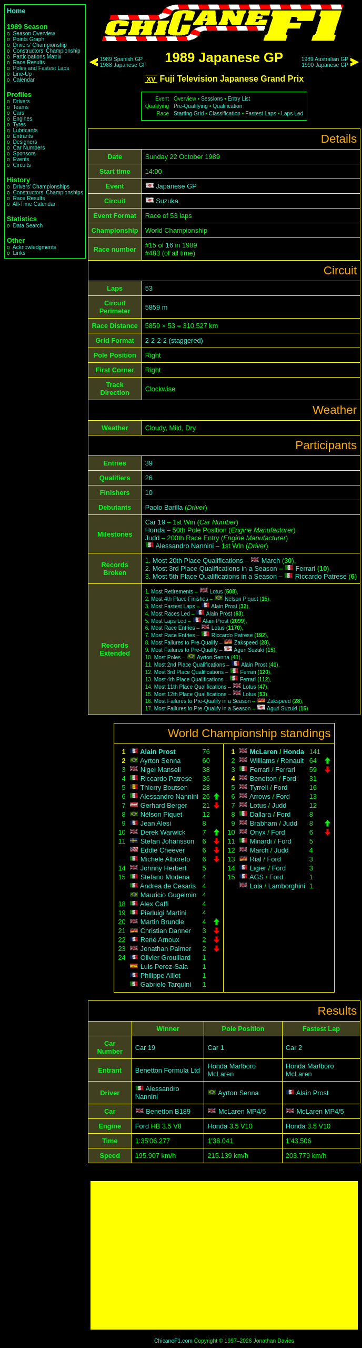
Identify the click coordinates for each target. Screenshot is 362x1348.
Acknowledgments (34, 247)
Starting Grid (189, 113)
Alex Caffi (154, 904)
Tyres (19, 124)
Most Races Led (170, 614)
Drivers (21, 101)
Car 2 (294, 1048)
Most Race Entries (173, 628)
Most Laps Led (168, 621)
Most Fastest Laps (173, 606)
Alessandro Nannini (184, 546)
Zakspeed (246, 643)
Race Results (29, 62)
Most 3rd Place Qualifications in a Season (215, 568)
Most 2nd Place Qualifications (189, 665)
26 (149, 478)
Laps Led (292, 113)
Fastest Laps (260, 113)
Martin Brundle (162, 922)
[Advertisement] (224, 1255)
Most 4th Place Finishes (179, 599)
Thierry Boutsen (164, 787)
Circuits (22, 165)
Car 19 (155, 522)
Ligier (258, 868)
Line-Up (22, 74)
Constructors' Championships (48, 192)
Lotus (216, 591)
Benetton (263, 778)
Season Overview (34, 33)
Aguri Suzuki (249, 650)
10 (149, 493)
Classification (224, 113)
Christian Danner (165, 931)
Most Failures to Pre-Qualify (184, 643)
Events (21, 159)
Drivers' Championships (41, 187)
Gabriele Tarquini (166, 984)
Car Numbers (29, 148)
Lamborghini (286, 886)
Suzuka (167, 201)
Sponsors (24, 153)
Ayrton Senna (213, 657)
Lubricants (25, 130)
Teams (20, 107)
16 (169, 245)
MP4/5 (256, 1111)
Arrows (259, 796)
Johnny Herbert (163, 868)
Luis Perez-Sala (164, 966)
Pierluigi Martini (163, 913)
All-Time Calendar (34, 204)
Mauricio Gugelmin (168, 895)
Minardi (261, 841)
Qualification (227, 106)
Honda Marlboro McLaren (231, 1070)
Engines (22, 119)
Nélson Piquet (241, 599)
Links (19, 253)
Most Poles (167, 657)
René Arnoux (159, 940)
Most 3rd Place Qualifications (189, 672)
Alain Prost (224, 606)
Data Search (28, 226)
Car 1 (215, 1048)
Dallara (261, 814)
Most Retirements (172, 591)
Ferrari (306, 568)
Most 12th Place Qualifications (190, 694)
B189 (182, 1111)
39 (149, 463)
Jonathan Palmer (166, 949)
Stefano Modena (165, 877)
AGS (256, 877)
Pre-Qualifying (191, 106)
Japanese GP (176, 186)
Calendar (24, 80)
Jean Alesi (155, 823)
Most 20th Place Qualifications (198, 560)
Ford (289, 778)
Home (16, 11)
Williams (262, 761)
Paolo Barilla (164, 507)
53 (149, 288)
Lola (256, 886)
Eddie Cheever (162, 850)
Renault (292, 761)
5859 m (156, 307)
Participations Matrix (37, 57)
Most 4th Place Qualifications (189, 679)
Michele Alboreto (165, 859)
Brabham (263, 823)
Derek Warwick (163, 832)
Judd (152, 538)
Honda (155, 530)
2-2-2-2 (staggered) (174, 340)
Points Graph (28, 39)
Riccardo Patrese (321, 576)
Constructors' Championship (46, 51)
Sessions (212, 99)
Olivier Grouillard (165, 958)
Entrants (23, 136)
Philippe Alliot (160, 975)
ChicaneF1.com (173, 1341)
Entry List (239, 99)
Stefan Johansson (167, 841)
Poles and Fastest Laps (41, 68)
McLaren (264, 752)
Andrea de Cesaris (168, 886)
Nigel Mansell (160, 770)
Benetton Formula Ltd (167, 1070)
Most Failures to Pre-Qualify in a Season (202, 701)
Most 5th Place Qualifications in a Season (215, 576)
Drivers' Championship (40, 45)
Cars (18, 113)
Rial (256, 859)
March (271, 560)
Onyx (258, 832)
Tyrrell (259, 787)
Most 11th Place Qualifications (190, 687)
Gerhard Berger (163, 805)
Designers (25, 142)
